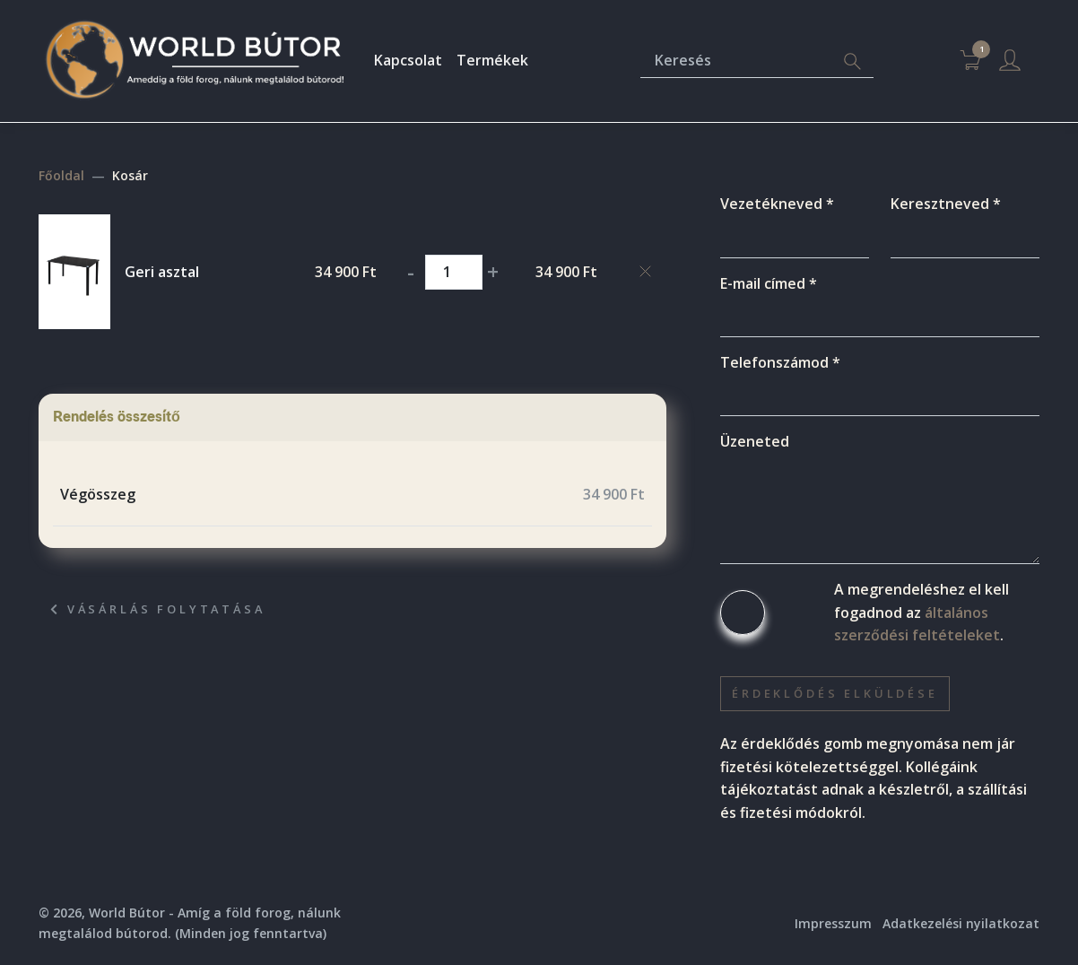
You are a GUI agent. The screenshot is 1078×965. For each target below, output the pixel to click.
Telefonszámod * (780, 362)
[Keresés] (735, 61)
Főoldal (61, 175)
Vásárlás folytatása (157, 609)
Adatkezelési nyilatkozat (960, 923)
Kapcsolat (408, 60)
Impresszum (833, 923)
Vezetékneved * (777, 203)
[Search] (852, 61)
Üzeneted (754, 441)
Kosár (130, 175)
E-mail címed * (768, 283)
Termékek (492, 60)
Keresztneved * (946, 203)
